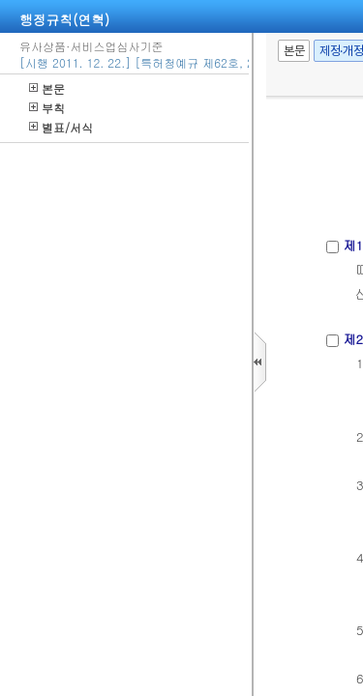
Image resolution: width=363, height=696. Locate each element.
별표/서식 (61, 127)
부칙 (47, 108)
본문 (47, 88)
